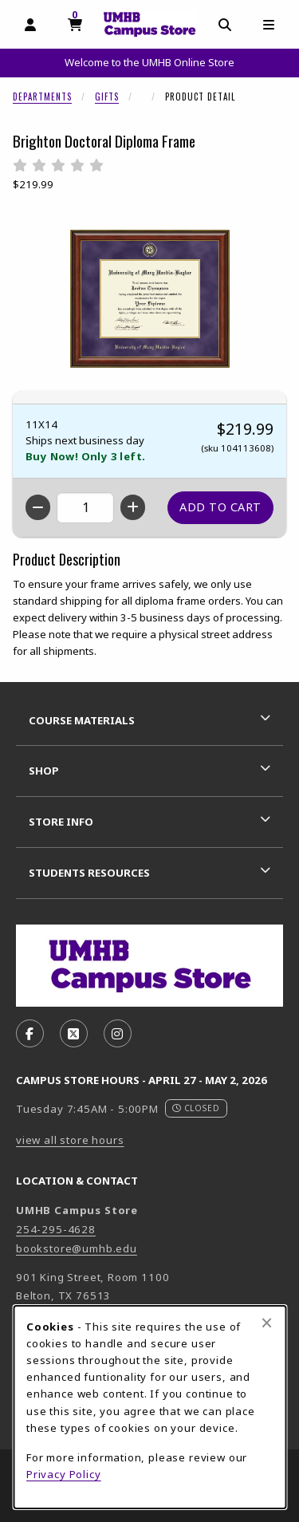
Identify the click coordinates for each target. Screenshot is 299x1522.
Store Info (61, 821)
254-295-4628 (56, 1229)
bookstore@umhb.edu (76, 1248)
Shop (44, 770)
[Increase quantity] (132, 507)
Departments (42, 96)
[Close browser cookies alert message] (267, 1322)
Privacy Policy (63, 1474)
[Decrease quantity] (38, 507)
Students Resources (89, 872)
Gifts (107, 96)
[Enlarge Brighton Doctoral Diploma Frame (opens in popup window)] (150, 298)
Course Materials (82, 720)
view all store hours (70, 1140)
